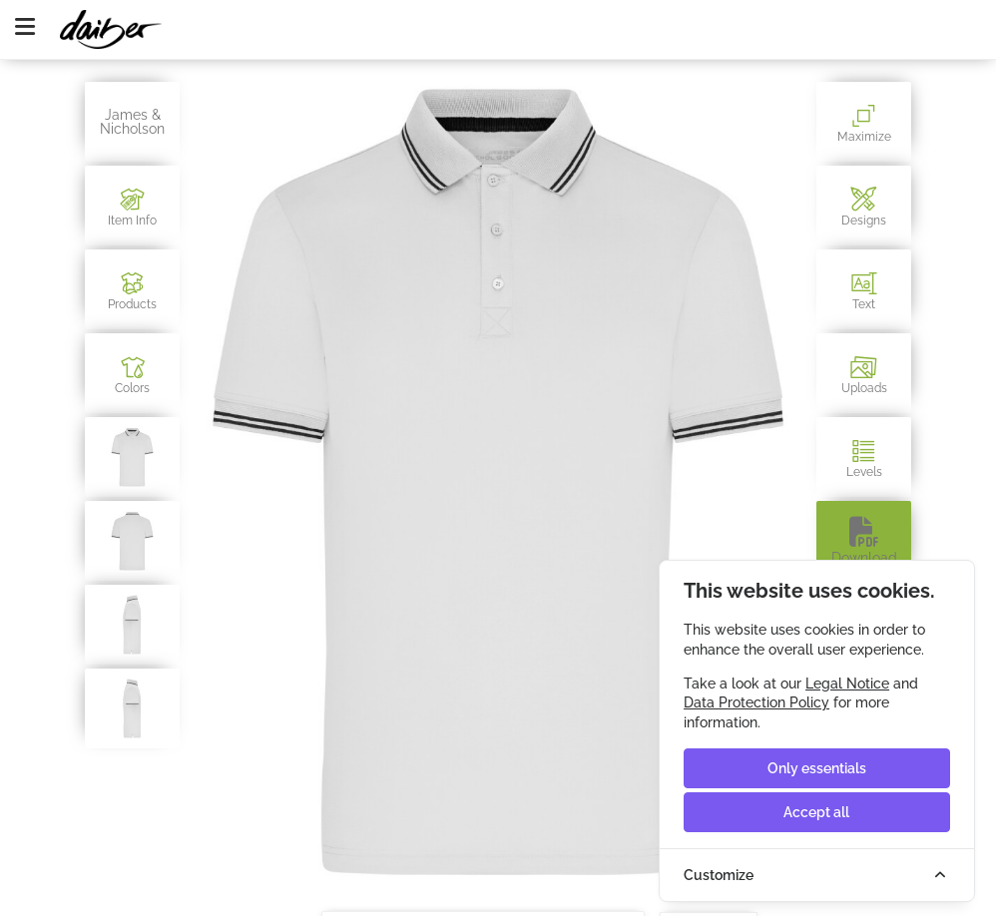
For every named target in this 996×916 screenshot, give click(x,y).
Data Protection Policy (756, 702)
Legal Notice (847, 683)
